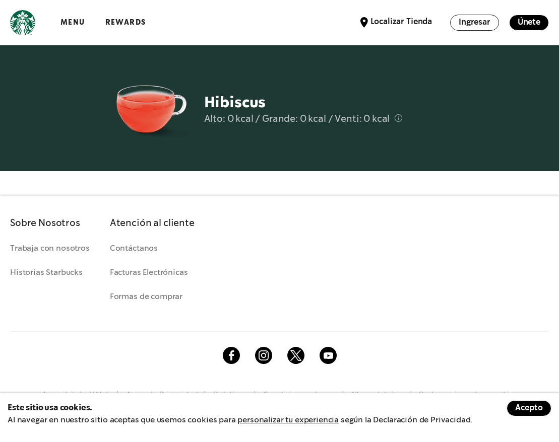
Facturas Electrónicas (149, 272)
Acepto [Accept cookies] (529, 408)
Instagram (263, 355)
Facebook (231, 355)
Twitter (295, 355)
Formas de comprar (146, 297)
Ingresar (474, 22)
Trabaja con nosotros (50, 248)
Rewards (125, 22)
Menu (72, 22)
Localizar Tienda (401, 22)
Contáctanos (134, 248)
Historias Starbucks (46, 272)
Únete (529, 22)
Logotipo (22, 22)
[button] (50, 223)
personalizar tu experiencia (288, 420)
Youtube (328, 355)
